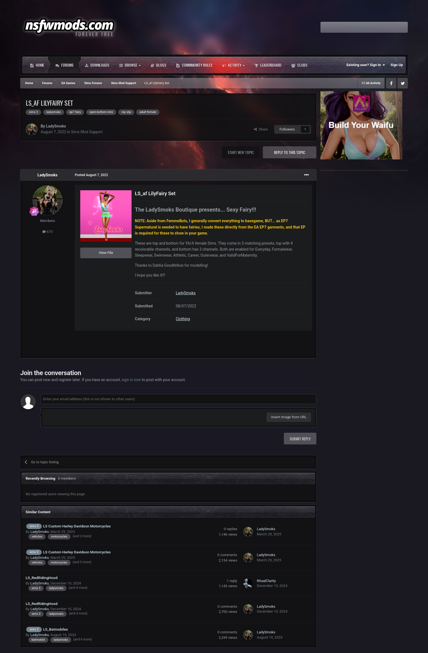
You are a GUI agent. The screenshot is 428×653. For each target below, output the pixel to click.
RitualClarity (266, 581)
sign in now (131, 380)
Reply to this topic (289, 152)
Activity (233, 65)
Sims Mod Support (87, 132)
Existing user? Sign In (366, 65)
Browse (129, 65)
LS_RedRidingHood (42, 577)
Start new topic (241, 152)
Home (37, 65)
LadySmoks (56, 126)
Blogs (158, 65)
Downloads (97, 65)
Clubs (299, 65)
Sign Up (397, 65)
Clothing (183, 319)
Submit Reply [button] (300, 438)
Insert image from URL (289, 417)
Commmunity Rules (194, 65)
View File (106, 253)
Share (261, 129)
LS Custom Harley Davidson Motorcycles (77, 526)
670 (47, 232)
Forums (64, 65)
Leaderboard (267, 65)
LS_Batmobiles (55, 629)
